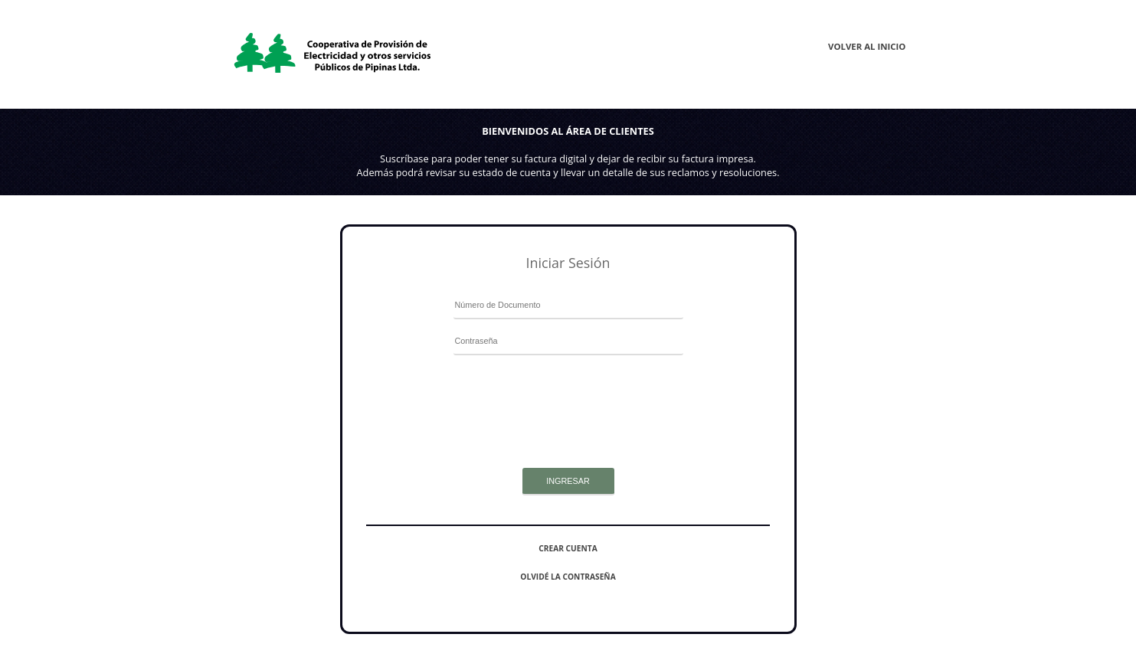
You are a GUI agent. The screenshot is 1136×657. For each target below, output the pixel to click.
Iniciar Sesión (568, 262)
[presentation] (568, 393)
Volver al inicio (866, 46)
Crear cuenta (568, 548)
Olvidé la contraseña (567, 576)
